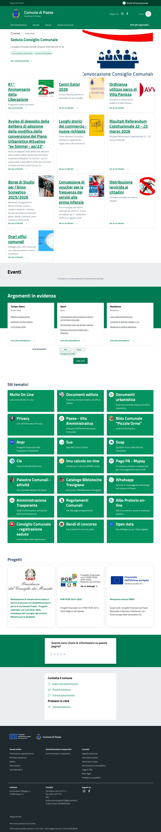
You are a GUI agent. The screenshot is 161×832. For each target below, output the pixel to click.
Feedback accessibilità (91, 777)
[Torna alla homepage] (50, 737)
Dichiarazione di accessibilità (93, 765)
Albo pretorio (15, 765)
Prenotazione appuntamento (22, 753)
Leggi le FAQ (87, 769)
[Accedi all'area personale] (136, 3)
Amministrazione (19, 25)
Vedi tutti (80, 360)
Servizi (48, 25)
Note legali (86, 773)
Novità (36, 25)
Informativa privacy (90, 757)
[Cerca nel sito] (148, 14)
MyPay (12, 761)
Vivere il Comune (65, 25)
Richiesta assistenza (18, 757)
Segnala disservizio (90, 753)
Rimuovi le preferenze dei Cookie (23, 823)
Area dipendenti (16, 769)
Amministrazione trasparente (58, 753)
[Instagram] (120, 14)
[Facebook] (125, 14)
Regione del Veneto (17, 3)
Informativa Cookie (90, 761)
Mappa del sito (15, 816)
